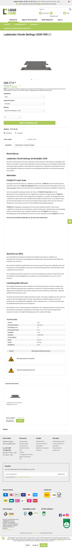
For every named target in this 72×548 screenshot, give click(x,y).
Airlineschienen (40, 441)
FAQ (20, 450)
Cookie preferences (58, 443)
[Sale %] (60, 20)
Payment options (24, 448)
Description (8, 145)
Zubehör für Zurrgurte (42, 448)
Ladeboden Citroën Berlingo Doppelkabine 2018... (14, 403)
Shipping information (27, 454)
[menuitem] (55, 10)
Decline (28, 545)
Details (20, 421)
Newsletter (56, 446)
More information (8, 529)
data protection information (23, 477)
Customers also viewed (11, 383)
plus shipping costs (16, 85)
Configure (43, 545)
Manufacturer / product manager (24, 145)
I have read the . (18, 477)
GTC (20, 459)
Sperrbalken (39, 446)
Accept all (35, 545)
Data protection (57, 448)
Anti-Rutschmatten (41, 443)
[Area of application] (29, 20)
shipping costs (35, 533)
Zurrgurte (38, 450)
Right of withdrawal (25, 456)
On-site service (23, 446)
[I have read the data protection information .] (5, 477)
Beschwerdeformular (59, 441)
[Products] (13, 20)
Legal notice (56, 450)
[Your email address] (30, 474)
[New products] (47, 20)
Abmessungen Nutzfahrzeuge (23, 442)
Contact (21, 452)
